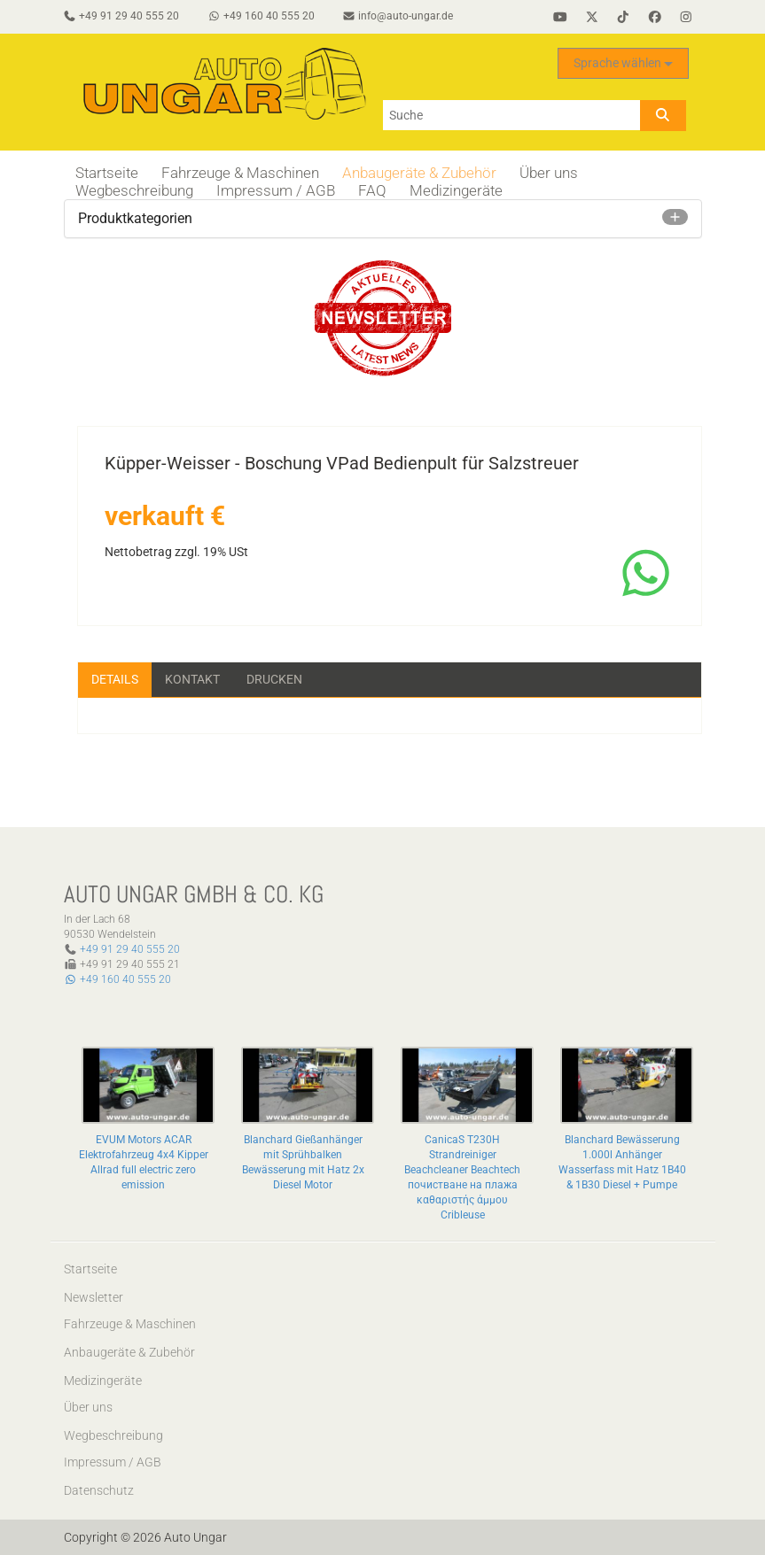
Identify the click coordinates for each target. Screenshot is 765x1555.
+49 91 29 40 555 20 (130, 949)
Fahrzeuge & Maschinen (240, 173)
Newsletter (93, 1297)
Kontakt (192, 679)
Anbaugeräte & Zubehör (419, 173)
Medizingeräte (456, 190)
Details (114, 679)
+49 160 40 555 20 (117, 979)
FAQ (372, 190)
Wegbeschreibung (134, 190)
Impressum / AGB (275, 190)
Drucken (274, 679)
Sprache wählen (623, 63)
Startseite (106, 173)
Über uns (548, 173)
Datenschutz (99, 1490)
